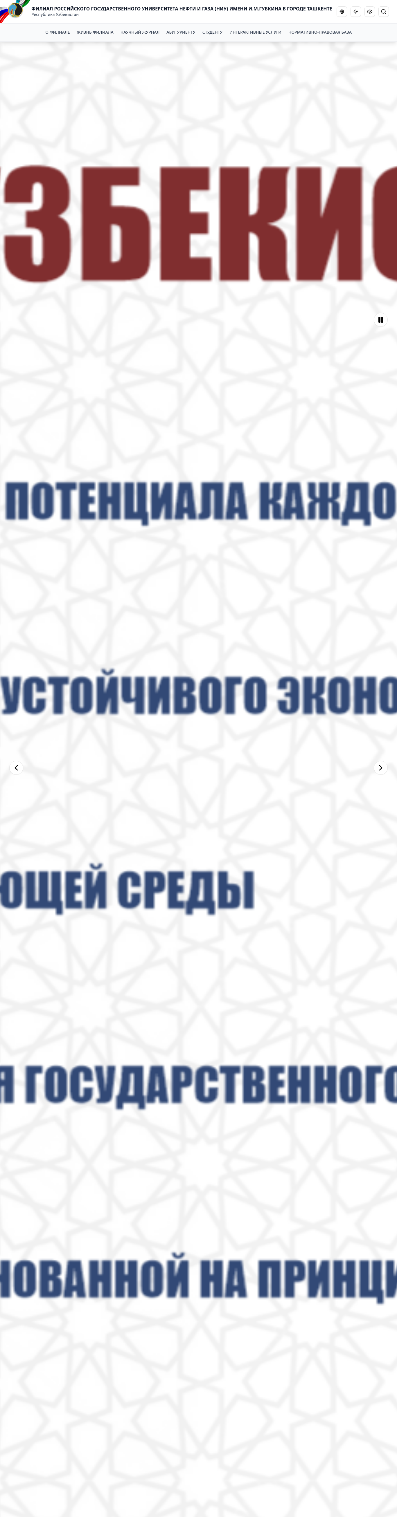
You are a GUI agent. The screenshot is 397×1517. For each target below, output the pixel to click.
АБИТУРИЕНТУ (180, 32)
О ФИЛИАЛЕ (57, 32)
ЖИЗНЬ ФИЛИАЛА (95, 32)
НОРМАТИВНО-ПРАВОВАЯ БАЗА (320, 32)
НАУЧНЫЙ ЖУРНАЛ (140, 32)
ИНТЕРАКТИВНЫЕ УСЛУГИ (255, 32)
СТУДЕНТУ (212, 32)
